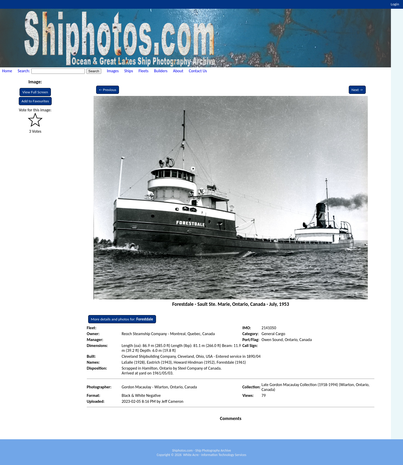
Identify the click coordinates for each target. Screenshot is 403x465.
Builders (160, 70)
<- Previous (107, 89)
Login (395, 4)
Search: (24, 70)
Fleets (143, 70)
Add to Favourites (35, 101)
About (178, 70)
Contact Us (198, 70)
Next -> (357, 89)
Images (113, 70)
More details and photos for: (122, 319)
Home (7, 70)
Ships (128, 70)
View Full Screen (35, 92)
